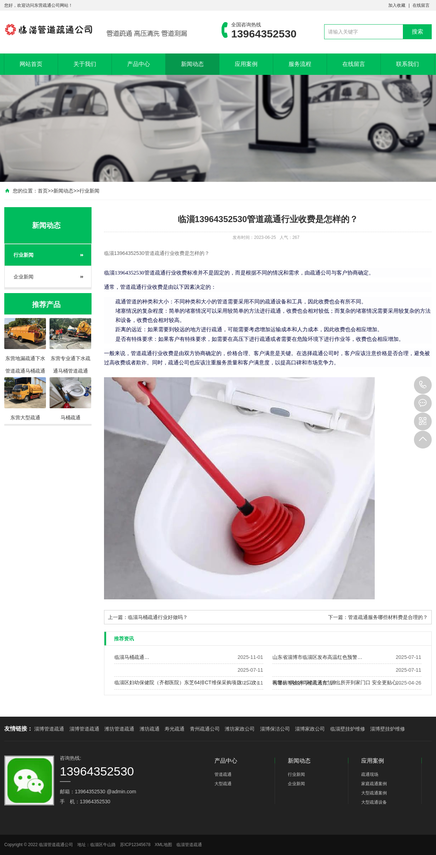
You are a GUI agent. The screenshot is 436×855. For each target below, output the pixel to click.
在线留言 (421, 5)
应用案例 (246, 64)
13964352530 (423, 385)
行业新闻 (89, 191)
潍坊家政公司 (240, 729)
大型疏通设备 (374, 802)
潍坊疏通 (150, 729)
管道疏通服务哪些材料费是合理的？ (388, 617)
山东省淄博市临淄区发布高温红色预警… (317, 657)
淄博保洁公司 (275, 729)
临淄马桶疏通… (131, 657)
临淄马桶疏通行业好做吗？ (158, 617)
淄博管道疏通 (49, 729)
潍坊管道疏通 (119, 729)
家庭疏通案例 (374, 783)
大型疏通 (223, 783)
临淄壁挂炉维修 (347, 729)
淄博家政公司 (310, 729)
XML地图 (163, 844)
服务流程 (300, 64)
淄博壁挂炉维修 (387, 729)
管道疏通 (223, 774)
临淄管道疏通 (189, 844)
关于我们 (84, 64)
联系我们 (407, 64)
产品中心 (138, 64)
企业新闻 (23, 277)
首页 (43, 191)
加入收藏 (396, 5)
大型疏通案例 (374, 792)
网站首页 (31, 64)
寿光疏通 (175, 729)
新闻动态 (192, 64)
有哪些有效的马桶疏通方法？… (307, 683)
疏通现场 (369, 774)
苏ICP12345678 (135, 844)
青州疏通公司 (205, 729)
